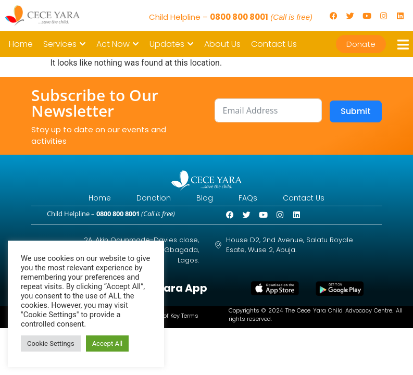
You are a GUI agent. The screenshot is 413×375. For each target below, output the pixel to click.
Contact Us (315, 198)
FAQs (253, 198)
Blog (204, 198)
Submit (356, 111)
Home (88, 198)
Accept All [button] (107, 343)
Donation (148, 198)
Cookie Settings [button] (50, 343)
